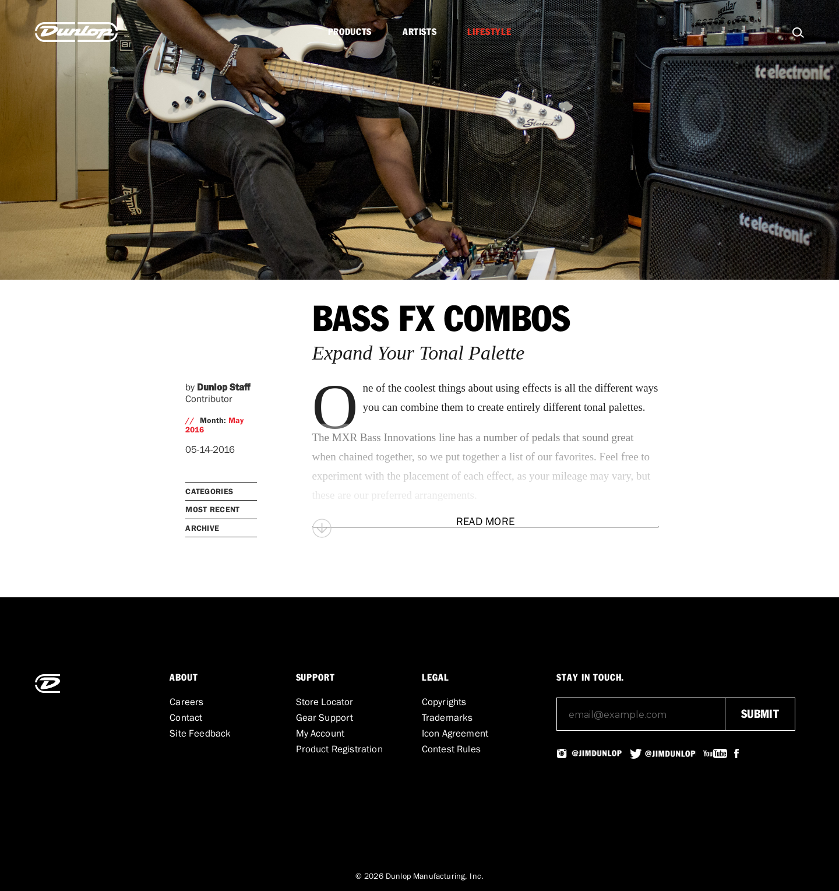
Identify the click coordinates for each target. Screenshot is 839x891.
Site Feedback (200, 733)
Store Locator (325, 701)
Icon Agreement (455, 733)
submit (760, 714)
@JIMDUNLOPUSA (596, 753)
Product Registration (339, 749)
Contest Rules (451, 749)
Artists (419, 32)
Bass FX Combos (441, 320)
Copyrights (444, 701)
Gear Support (325, 717)
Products (350, 32)
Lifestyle (489, 32)
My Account (320, 733)
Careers (186, 701)
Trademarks (447, 717)
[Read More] (485, 521)
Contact (186, 717)
